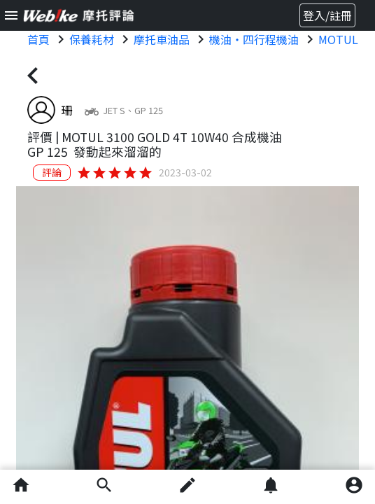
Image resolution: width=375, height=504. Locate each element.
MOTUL (338, 39)
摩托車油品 (162, 39)
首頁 (38, 39)
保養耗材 (91, 39)
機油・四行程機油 (254, 39)
